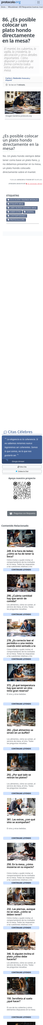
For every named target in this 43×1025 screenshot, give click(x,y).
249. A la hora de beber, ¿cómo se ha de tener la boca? (20, 553)
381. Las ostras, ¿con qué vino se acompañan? (21, 821)
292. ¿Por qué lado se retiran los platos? (19, 776)
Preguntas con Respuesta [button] (22, 513)
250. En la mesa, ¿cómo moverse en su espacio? (20, 866)
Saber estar (15, 212)
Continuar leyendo (21, 569)
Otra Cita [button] (22, 467)
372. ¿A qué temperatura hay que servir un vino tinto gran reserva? (21, 688)
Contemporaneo (18, 216)
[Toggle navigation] (38, 2)
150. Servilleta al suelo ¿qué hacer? (19, 1000)
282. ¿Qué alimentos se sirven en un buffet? (20, 731)
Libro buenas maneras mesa (23, 208)
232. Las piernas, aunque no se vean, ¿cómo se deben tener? (21, 911)
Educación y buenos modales (24, 199)
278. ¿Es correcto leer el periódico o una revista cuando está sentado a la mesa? (21, 644)
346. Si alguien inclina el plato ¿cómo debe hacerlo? (20, 956)
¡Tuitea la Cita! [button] (22, 471)
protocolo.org (17, 220)
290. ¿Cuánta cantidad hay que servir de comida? (19, 598)
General (30, 212)
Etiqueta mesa (16, 204)
